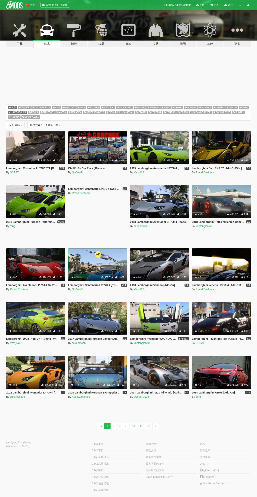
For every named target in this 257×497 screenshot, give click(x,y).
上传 (200, 4)
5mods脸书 (208, 477)
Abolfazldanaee (81, 396)
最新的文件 (152, 443)
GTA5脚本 (98, 470)
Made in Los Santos (18, 446)
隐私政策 (205, 450)
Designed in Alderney (18, 442)
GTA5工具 (98, 443)
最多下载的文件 (155, 463)
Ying (12, 226)
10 (133, 425)
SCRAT (14, 172)
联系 (202, 443)
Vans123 (139, 172)
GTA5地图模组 (100, 483)
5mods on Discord (212, 483)
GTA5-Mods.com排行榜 (159, 476)
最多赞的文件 (154, 457)
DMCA (203, 463)
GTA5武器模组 (100, 463)
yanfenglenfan (204, 226)
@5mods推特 (209, 470)
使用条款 (205, 457)
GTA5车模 (98, 450)
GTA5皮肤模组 (100, 476)
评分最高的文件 (155, 470)
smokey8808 (17, 396)
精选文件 (151, 450)
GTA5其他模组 (100, 490)
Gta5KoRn (78, 172)
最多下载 (45, 125)
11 (141, 425)
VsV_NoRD (17, 342)
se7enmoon (141, 226)
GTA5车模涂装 (100, 457)
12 (148, 425)
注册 (228, 4)
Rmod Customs (205, 172)
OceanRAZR (141, 396)
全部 (15, 125)
